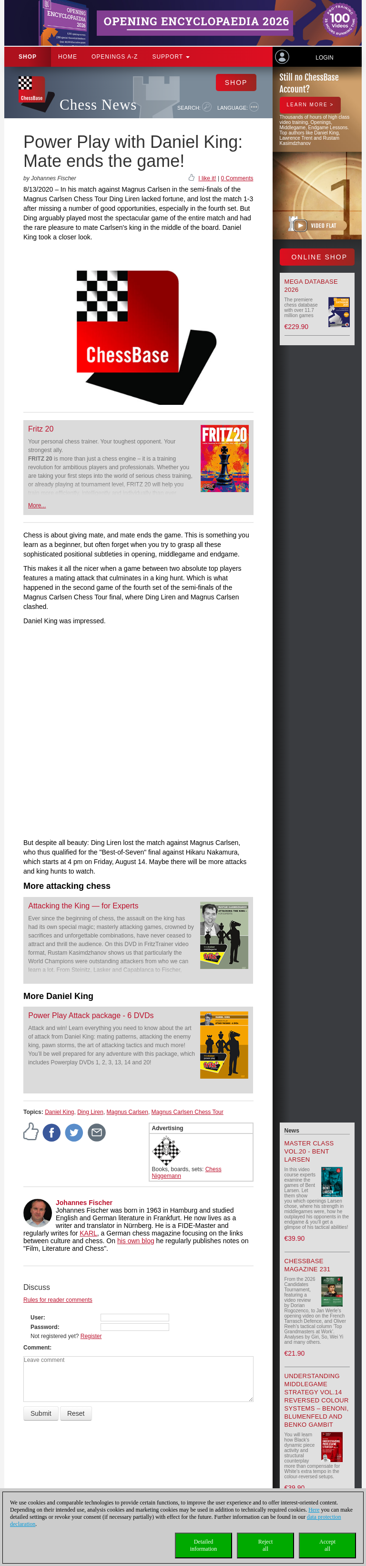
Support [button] (171, 56)
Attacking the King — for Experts (83, 906)
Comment (36, 1347)
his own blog (135, 1241)
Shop (28, 56)
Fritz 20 (40, 429)
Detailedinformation (203, 1545)
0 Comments (237, 178)
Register (91, 1336)
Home (67, 56)
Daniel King (59, 1112)
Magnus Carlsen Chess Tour (188, 1112)
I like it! (207, 178)
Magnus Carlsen (127, 1112)
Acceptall (327, 1545)
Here (313, 1509)
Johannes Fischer (84, 1202)
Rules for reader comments (57, 1300)
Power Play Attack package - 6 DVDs (90, 1015)
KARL (88, 1233)
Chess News (98, 104)
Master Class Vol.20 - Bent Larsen (309, 1151)
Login (324, 57)
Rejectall (265, 1545)
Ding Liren (90, 1112)
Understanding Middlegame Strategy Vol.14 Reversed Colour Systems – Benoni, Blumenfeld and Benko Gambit (317, 1400)
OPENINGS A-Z (115, 56)
